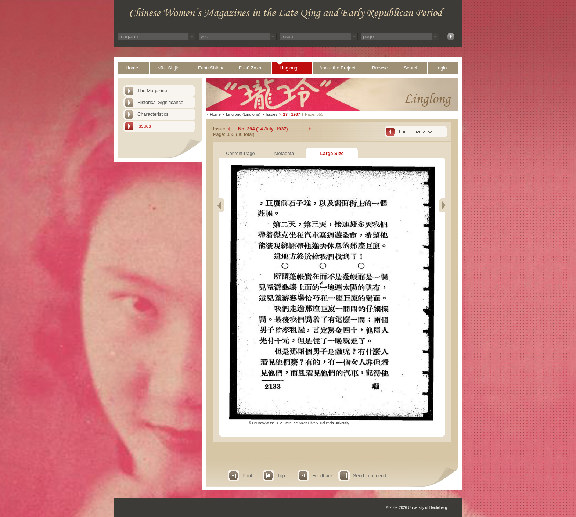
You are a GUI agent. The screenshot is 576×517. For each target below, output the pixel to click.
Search (411, 68)
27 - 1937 (291, 114)
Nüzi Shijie (168, 68)
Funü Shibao (211, 68)
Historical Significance (160, 102)
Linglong (288, 68)
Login (441, 68)
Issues (144, 126)
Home (132, 68)
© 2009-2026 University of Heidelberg (416, 508)
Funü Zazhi (250, 68)
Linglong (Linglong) (243, 114)
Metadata (284, 153)
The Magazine (152, 90)
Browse (380, 68)
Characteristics (153, 114)
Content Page (240, 153)
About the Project (337, 68)
